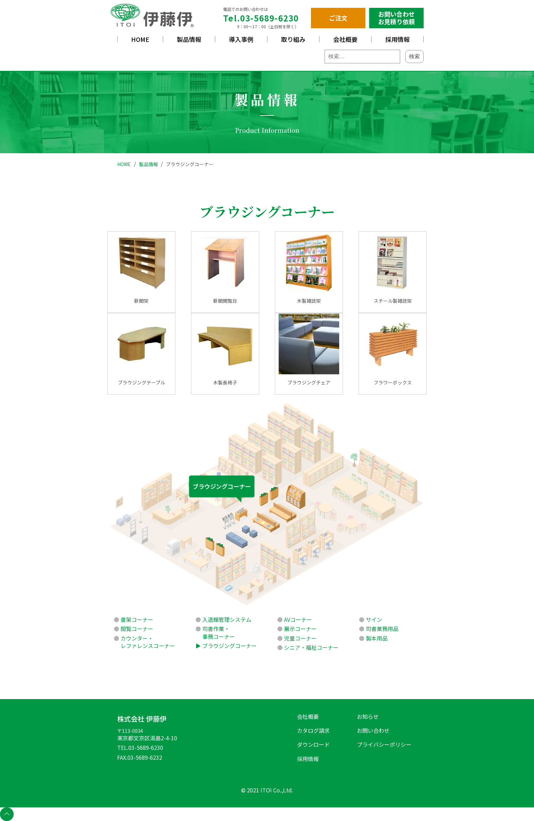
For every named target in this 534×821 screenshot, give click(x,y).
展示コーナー (300, 629)
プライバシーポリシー (384, 744)
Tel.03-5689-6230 (261, 18)
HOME (140, 39)
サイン (374, 619)
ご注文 (338, 17)
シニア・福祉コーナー (311, 647)
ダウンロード (313, 744)
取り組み (293, 39)
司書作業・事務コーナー (218, 632)
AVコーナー (298, 619)
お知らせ (368, 716)
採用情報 (397, 39)
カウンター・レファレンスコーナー (148, 642)
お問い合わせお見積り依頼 (396, 18)
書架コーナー (137, 619)
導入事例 (241, 39)
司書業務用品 (382, 629)
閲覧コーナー (137, 629)
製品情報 (189, 39)
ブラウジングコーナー (229, 646)
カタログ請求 (313, 730)
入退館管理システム (226, 619)
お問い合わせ (373, 730)
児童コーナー (300, 638)
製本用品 (377, 638)
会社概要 (345, 39)
